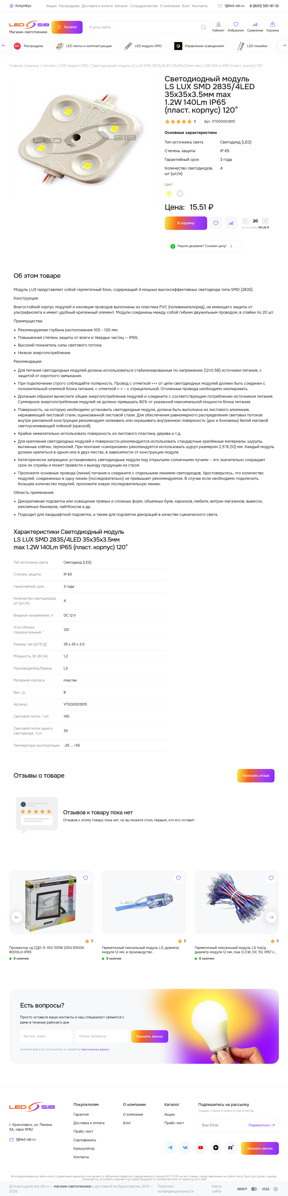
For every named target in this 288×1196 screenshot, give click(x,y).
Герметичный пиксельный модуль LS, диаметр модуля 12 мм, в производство (140, 948)
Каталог (121, 6)
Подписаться (259, 1123)
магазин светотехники (72, 1185)
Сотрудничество (144, 6)
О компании (170, 6)
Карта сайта (216, 1187)
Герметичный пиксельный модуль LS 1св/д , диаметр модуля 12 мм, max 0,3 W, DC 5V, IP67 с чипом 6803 (234, 948)
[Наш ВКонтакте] (185, 1147)
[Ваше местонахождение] (20, 5)
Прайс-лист (83, 1130)
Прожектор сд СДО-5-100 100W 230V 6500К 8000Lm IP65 (46, 948)
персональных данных (95, 1048)
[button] (17, 915)
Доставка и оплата (97, 6)
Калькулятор (84, 1147)
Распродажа (69, 6)
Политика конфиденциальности (176, 1187)
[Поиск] (203, 25)
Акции (51, 6)
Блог (186, 6)
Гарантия (81, 1113)
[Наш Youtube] (200, 1147)
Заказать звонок (150, 1035)
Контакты (200, 6)
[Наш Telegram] (170, 1147)
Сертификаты (84, 1138)
